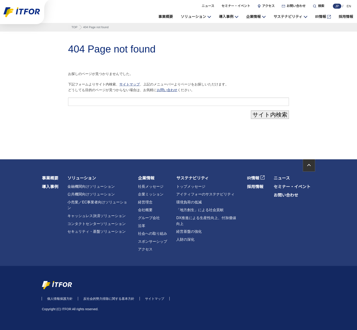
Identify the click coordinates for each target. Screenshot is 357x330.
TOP (74, 27)
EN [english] (349, 6)
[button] (196, 17)
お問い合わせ (167, 90)
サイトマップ (129, 84)
